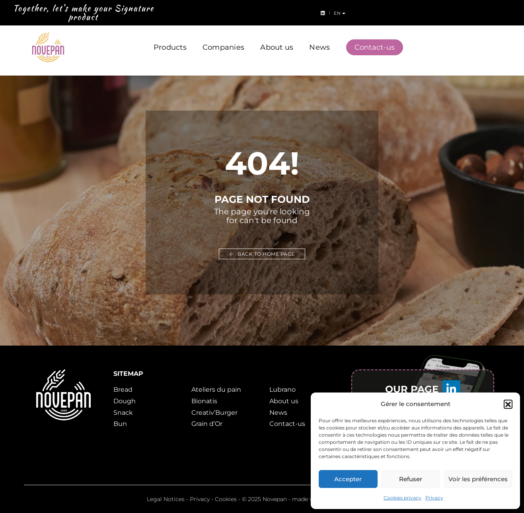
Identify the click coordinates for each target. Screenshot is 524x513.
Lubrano (282, 389)
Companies (223, 39)
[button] (508, 404)
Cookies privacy (402, 498)
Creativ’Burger (214, 412)
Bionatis (204, 401)
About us (276, 39)
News (319, 39)
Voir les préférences (478, 479)
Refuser (410, 479)
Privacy (434, 498)
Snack (123, 412)
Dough (124, 401)
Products (170, 39)
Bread (122, 389)
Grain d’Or (206, 424)
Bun (120, 424)
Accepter (348, 479)
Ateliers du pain (216, 389)
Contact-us (375, 39)
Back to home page (262, 254)
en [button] (511, 13)
